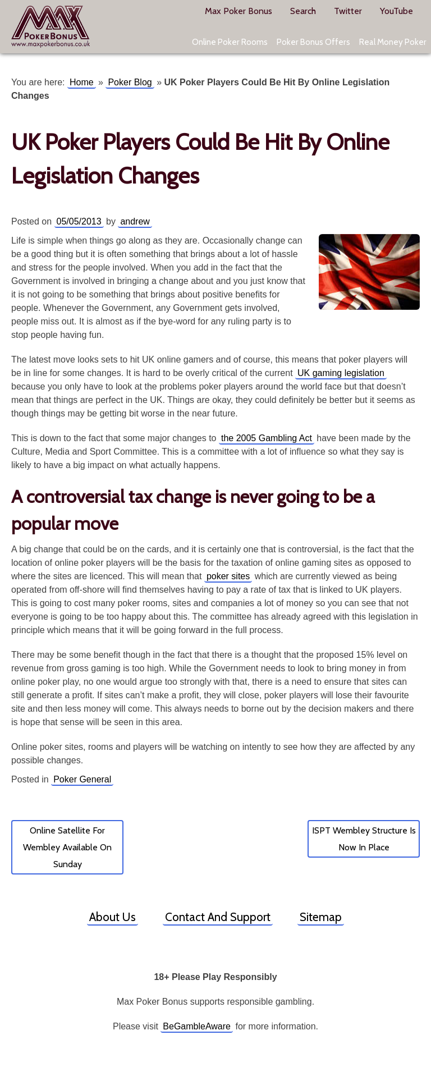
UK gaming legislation (340, 373)
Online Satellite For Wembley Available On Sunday (67, 847)
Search (303, 11)
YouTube (396, 11)
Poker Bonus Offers (313, 41)
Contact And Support (217, 917)
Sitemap (321, 917)
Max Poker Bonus (50, 27)
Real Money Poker (393, 41)
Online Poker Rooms (230, 41)
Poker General (82, 779)
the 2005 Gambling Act (266, 438)
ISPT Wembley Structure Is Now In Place (364, 839)
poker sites (228, 576)
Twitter (348, 11)
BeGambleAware (197, 1026)
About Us (112, 917)
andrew (134, 221)
